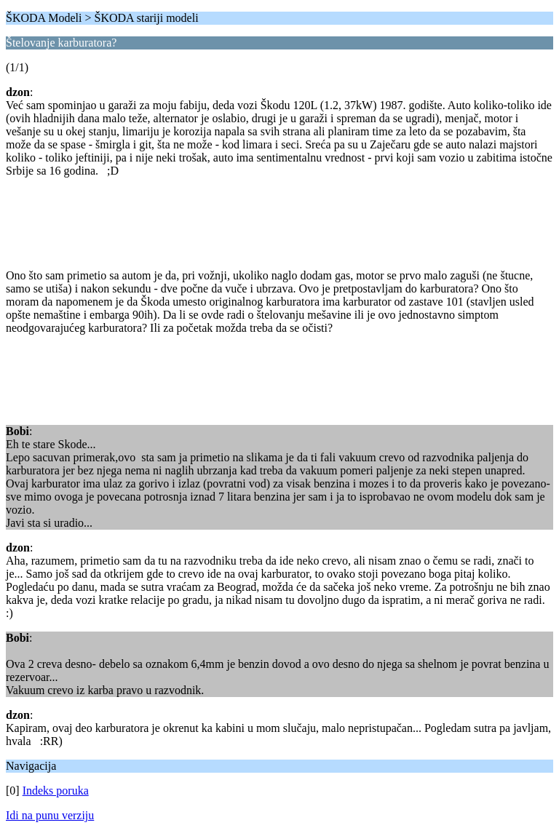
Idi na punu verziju (50, 815)
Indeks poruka (56, 790)
